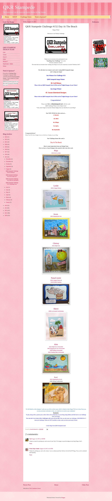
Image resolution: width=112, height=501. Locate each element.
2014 (6, 208)
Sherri (56, 309)
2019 (6, 150)
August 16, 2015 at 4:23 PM (46, 448)
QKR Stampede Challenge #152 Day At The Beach (12, 182)
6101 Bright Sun (56, 245)
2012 (6, 213)
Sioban (4, 67)
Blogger (63, 497)
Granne (4, 56)
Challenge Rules (25, 17)
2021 (6, 145)
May (7, 195)
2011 (6, 216)
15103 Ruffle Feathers (56, 282)
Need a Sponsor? (40, 17)
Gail (30, 439)
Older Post (85, 485)
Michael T (5, 63)
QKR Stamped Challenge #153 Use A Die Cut (12, 178)
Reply (30, 443)
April (7, 197)
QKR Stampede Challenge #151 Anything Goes (12, 186)
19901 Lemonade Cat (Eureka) (56, 311)
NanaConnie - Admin (8, 65)
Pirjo (56, 150)
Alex (56, 344)
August (8, 172)
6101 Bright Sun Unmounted (56, 346)
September (8, 169)
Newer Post (27, 485)
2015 (6, 160)
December (8, 162)
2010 (6, 218)
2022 (6, 142)
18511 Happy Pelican (56, 188)
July (7, 190)
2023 (6, 140)
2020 (6, 147)
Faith (4, 53)
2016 (6, 157)
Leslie (56, 186)
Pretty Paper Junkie (34, 448)
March (7, 200)
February (8, 202)
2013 (6, 211)
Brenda (56, 214)
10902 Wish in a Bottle (56, 153)
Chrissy (56, 243)
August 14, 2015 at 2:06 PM (38, 439)
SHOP (15, 17)
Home (7, 17)
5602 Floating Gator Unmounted (56, 352)
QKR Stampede (19, 7)
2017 (6, 155)
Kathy (4, 60)
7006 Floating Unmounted (56, 350)
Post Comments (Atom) (35, 488)
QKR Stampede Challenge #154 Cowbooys (12, 174)
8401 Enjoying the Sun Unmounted (56, 348)
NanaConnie (56, 278)
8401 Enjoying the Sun (56, 216)
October (8, 167)
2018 (6, 152)
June (7, 193)
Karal (56, 377)
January (8, 205)
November (8, 164)
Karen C (5, 58)
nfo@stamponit (56, 104)
